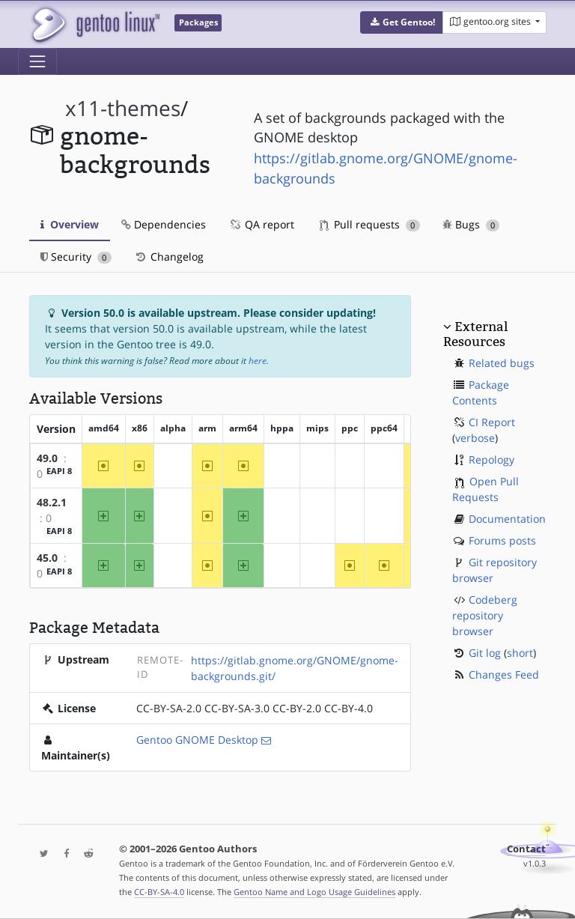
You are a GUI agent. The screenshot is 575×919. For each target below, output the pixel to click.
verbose (475, 438)
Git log (485, 653)
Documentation (507, 519)
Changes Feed (504, 674)
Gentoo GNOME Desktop (197, 740)
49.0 (47, 458)
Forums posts (502, 540)
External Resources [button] (475, 334)
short (520, 653)
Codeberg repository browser (484, 615)
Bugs (471, 224)
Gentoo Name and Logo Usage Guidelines (314, 891)
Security (76, 256)
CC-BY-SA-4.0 (159, 891)
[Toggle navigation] (37, 61)
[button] (401, 22)
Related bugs (502, 363)
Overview (69, 224)
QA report (261, 224)
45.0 (47, 558)
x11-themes (122, 108)
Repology (491, 459)
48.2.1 (52, 502)
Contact (526, 849)
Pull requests (370, 224)
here (258, 360)
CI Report (492, 422)
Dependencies (163, 224)
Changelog (169, 256)
